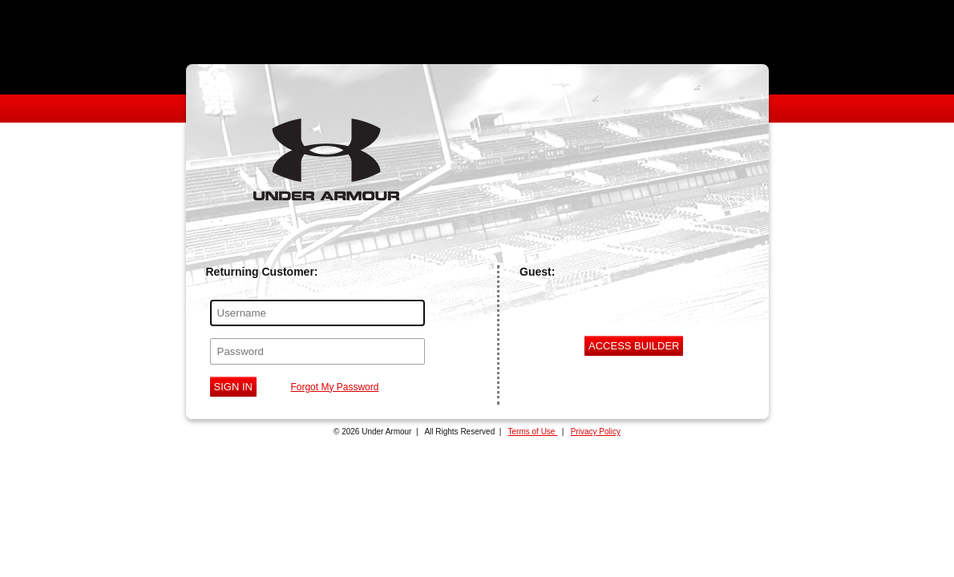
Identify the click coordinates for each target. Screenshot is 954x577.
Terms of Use (533, 431)
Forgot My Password (334, 387)
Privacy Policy (596, 431)
